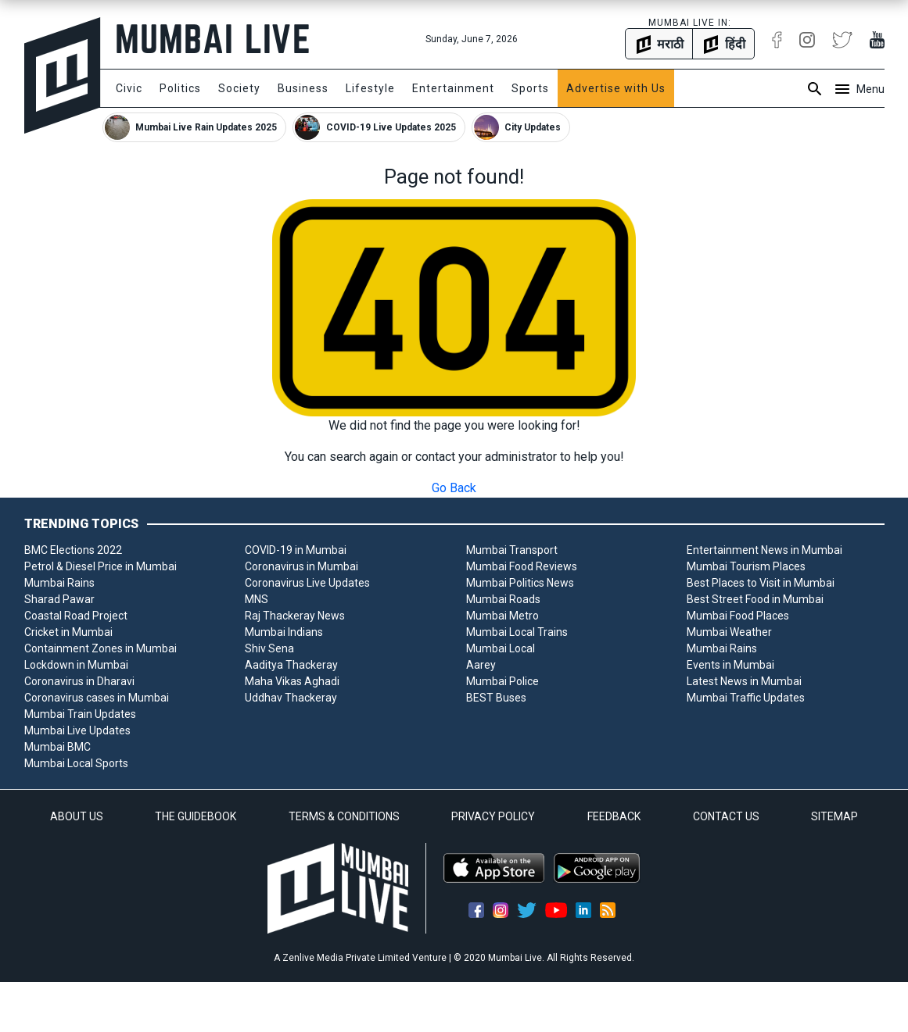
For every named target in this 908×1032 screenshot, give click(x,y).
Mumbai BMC (57, 747)
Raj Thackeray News (295, 615)
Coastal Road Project (75, 615)
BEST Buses (496, 697)
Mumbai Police (502, 681)
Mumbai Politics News (520, 583)
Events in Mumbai (730, 665)
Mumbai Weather (729, 632)
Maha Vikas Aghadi (292, 681)
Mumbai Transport (512, 550)
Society (239, 88)
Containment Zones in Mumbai (100, 648)
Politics (180, 88)
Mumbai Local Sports (76, 763)
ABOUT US (76, 816)
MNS (256, 599)
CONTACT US (726, 816)
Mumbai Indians (284, 632)
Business (303, 88)
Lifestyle (370, 88)
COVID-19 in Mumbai (295, 550)
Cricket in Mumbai (68, 632)
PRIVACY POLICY (493, 816)
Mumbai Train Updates (80, 714)
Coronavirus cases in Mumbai (96, 697)
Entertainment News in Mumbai (764, 550)
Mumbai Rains (59, 583)
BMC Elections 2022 (73, 550)
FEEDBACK (614, 816)
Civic (129, 88)
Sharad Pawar (59, 599)
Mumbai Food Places (738, 615)
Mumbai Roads (503, 599)
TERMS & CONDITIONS (344, 816)
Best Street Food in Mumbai (755, 599)
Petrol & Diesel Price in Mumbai (100, 566)
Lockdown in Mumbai (76, 665)
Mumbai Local (500, 648)
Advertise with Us (616, 88)
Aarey (481, 665)
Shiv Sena (269, 648)
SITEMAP (834, 816)
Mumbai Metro (502, 615)
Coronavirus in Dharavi (79, 681)
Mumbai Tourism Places (746, 566)
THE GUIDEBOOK (195, 816)
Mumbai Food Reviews (521, 566)
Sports (530, 88)
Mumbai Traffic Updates (746, 697)
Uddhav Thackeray (291, 697)
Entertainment (453, 88)
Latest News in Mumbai (744, 681)
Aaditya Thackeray (291, 665)
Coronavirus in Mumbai (301, 566)
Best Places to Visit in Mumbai (760, 583)
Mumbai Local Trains (517, 632)
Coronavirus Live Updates (307, 583)
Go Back (454, 487)
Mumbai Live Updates (77, 730)
